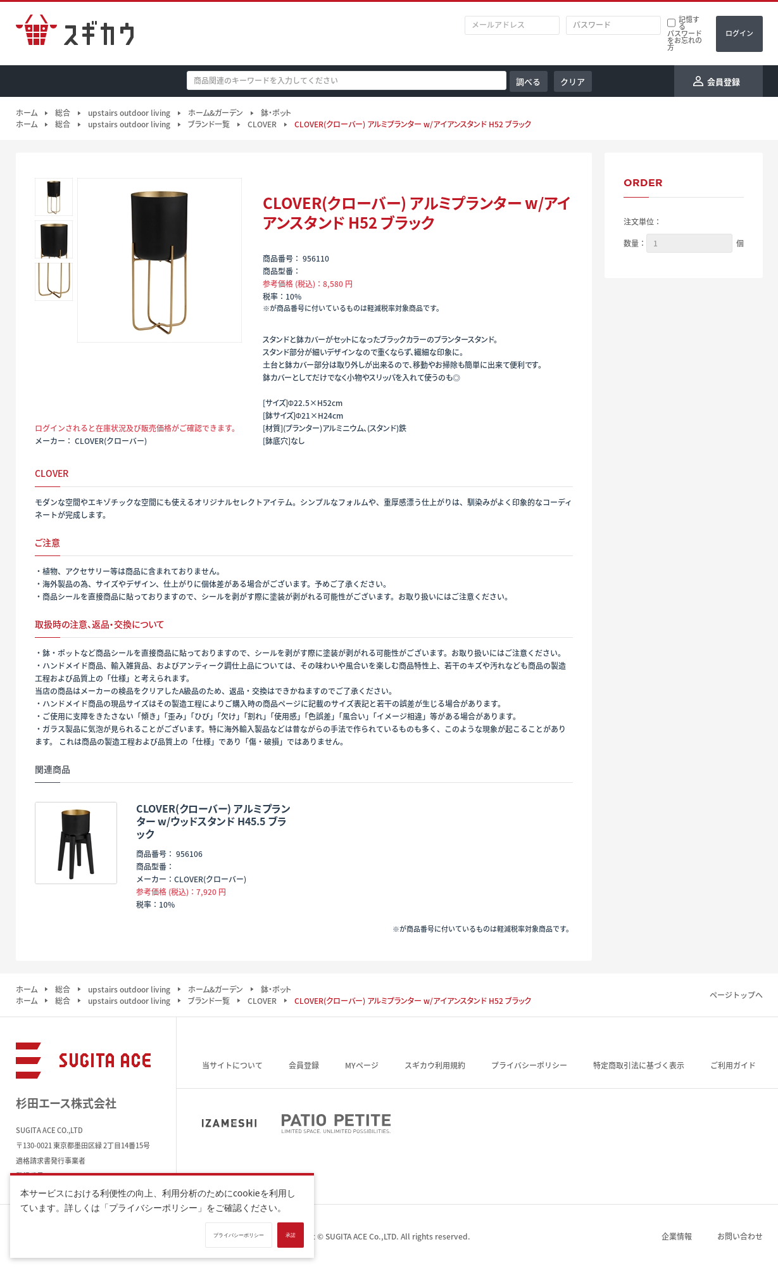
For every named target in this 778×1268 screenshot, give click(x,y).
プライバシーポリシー (529, 1065)
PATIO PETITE (336, 1123)
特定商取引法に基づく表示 (638, 1065)
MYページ (362, 1065)
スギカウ (75, 34)
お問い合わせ (740, 1236)
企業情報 (677, 1236)
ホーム (26, 112)
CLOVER (262, 124)
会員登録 (304, 1065)
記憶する (689, 23)
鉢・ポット (276, 112)
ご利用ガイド (733, 1065)
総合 (62, 112)
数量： (635, 243)
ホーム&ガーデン (215, 112)
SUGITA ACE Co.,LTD (360, 1236)
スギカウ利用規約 (435, 1065)
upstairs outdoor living (129, 112)
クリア (572, 81)
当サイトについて (232, 1065)
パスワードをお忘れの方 (684, 40)
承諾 (290, 1235)
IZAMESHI (229, 1123)
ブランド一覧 (209, 124)
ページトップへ (736, 995)
